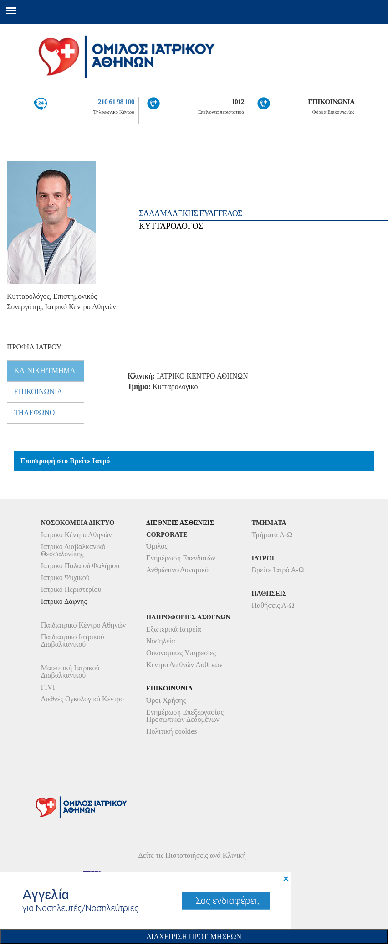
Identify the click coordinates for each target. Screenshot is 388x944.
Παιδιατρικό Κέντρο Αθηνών (83, 625)
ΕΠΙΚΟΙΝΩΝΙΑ (331, 101)
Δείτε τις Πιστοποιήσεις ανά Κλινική (192, 855)
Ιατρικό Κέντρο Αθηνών (76, 535)
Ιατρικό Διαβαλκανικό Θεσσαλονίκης (73, 550)
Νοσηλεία (160, 641)
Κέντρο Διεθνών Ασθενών (184, 665)
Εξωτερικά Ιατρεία (173, 629)
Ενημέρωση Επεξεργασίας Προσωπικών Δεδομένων (185, 715)
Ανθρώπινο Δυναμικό (177, 570)
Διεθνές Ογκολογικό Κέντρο (82, 699)
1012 (237, 101)
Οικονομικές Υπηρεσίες (181, 653)
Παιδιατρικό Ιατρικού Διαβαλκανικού (72, 640)
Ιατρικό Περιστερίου (71, 589)
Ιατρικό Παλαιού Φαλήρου (80, 566)
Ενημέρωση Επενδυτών (180, 558)
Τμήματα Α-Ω (271, 535)
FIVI (48, 687)
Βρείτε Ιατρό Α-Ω (277, 570)
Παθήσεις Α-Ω (272, 605)
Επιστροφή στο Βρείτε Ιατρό (65, 461)
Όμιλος (157, 546)
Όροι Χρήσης (166, 700)
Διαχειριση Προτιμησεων (194, 936)
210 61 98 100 (116, 101)
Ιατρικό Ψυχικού (65, 577)
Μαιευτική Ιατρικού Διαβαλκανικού (70, 671)
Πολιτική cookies (171, 731)
